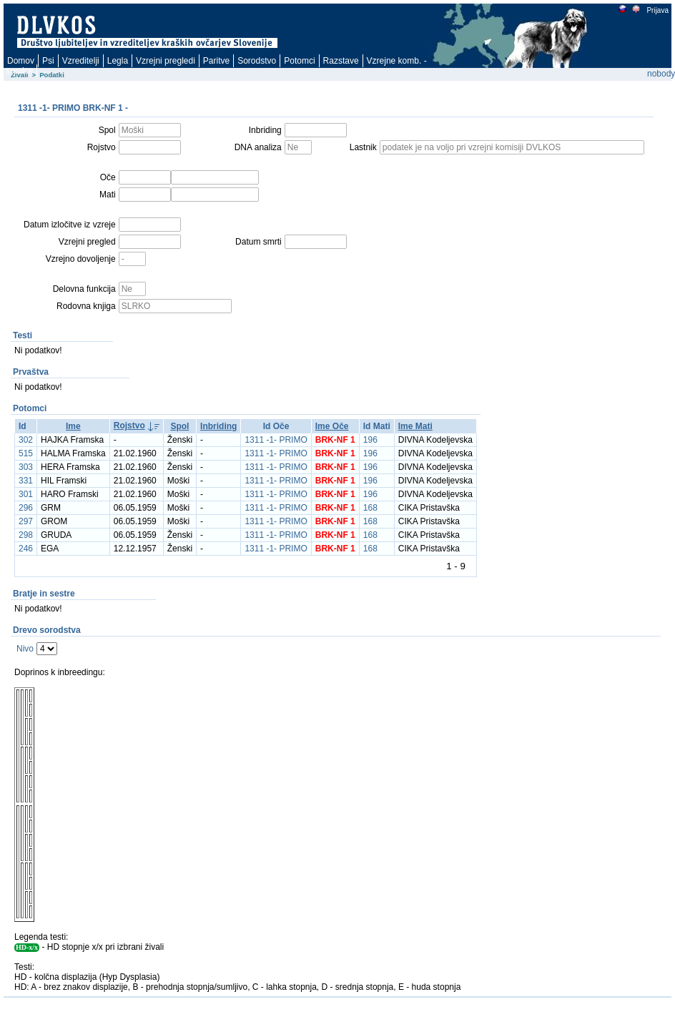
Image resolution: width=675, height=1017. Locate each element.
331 (26, 481)
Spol (179, 426)
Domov (20, 61)
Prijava (657, 10)
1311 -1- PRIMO (276, 440)
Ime (73, 426)
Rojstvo (129, 426)
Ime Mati (415, 426)
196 (370, 440)
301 (26, 494)
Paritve (216, 61)
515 (26, 453)
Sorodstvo (256, 61)
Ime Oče (332, 426)
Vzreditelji (80, 61)
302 (26, 440)
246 (26, 549)
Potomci (299, 61)
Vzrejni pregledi (165, 61)
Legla (117, 61)
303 (26, 467)
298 (26, 535)
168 (370, 508)
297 (26, 521)
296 (26, 508)
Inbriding (218, 426)
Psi (48, 61)
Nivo (25, 649)
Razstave (341, 61)
